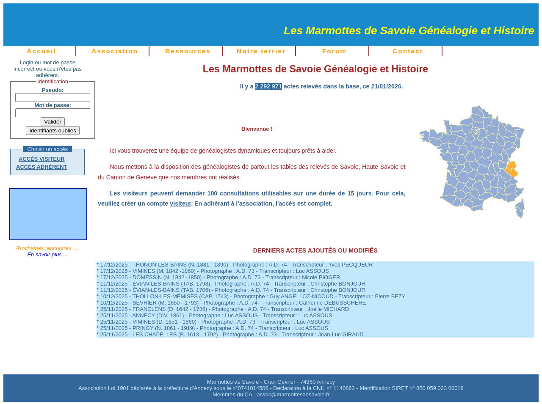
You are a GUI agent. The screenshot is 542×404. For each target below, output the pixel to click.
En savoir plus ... (47, 254)
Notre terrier (261, 51)
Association (114, 51)
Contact (408, 51)
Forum (334, 51)
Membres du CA (232, 394)
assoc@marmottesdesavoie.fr (293, 394)
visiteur (180, 203)
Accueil (41, 51)
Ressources (188, 51)
